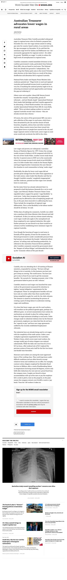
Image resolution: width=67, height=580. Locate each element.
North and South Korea (44, 442)
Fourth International (12, 13)
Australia (4, 442)
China (15, 442)
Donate (58, 13)
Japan (29, 442)
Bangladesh (10, 442)
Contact (57, 2)
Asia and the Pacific (19, 433)
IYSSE (36, 13)
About (62, 2)
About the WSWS (43, 13)
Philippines (10, 444)
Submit (33, 411)
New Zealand (35, 442)
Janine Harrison (17, 32)
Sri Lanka (16, 444)
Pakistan (4, 444)
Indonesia (24, 442)
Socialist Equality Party (26, 13)
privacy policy (33, 404)
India (19, 442)
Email (18, 392)
